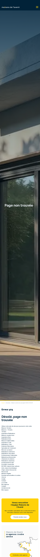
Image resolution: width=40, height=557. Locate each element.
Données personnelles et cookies (10, 475)
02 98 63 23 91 (5, 488)
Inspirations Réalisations (8, 433)
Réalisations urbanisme (7, 460)
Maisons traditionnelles (7, 440)
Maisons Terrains (6, 428)
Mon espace (5, 490)
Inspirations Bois (6, 437)
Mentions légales (6, 473)
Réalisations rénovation (8, 453)
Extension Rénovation (7, 446)
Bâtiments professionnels (8, 457)
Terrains (3, 431)
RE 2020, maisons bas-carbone (10, 466)
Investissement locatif (7, 462)
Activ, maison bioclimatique (9, 468)
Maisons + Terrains (6, 430)
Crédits (3, 479)
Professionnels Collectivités (9, 455)
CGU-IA (3, 477)
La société (4, 482)
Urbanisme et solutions (7, 459)
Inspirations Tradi (6, 442)
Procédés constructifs (7, 464)
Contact (3, 481)
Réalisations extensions (8, 451)
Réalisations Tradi (6, 444)
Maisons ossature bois (7, 435)
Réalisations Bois (6, 439)
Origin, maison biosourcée (8, 470)
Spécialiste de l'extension (8, 448)
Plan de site (4, 471)
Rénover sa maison (6, 450)
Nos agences (5, 484)
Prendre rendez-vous (20, 517)
